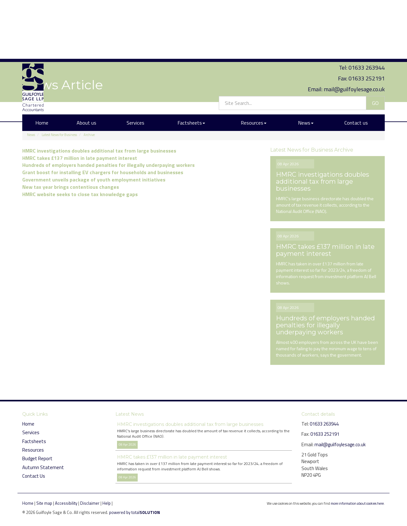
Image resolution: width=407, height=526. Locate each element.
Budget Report (37, 458)
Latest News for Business (59, 134)
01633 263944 (366, 6)
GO (375, 41)
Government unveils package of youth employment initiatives (93, 179)
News (306, 61)
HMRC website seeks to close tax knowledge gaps (80, 194)
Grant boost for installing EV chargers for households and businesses (102, 172)
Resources (253, 61)
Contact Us (33, 476)
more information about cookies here (357, 503)
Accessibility (66, 503)
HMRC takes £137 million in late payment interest (79, 158)
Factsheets (191, 61)
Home (41, 61)
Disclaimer (90, 503)
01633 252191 (366, 17)
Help (106, 503)
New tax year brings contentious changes (70, 187)
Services (135, 61)
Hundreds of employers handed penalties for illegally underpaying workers (108, 165)
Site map (44, 503)
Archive (89, 134)
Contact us (356, 61)
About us (86, 61)
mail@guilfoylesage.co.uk (354, 27)
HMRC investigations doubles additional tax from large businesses (99, 150)
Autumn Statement (43, 467)
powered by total (134, 512)
